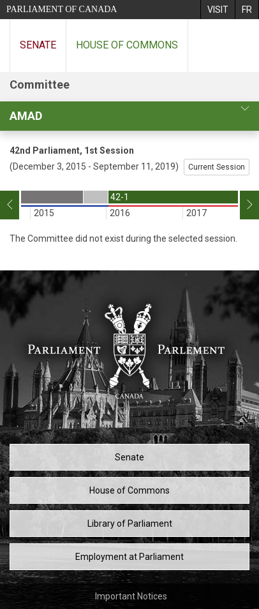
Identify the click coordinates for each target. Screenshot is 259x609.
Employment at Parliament (129, 557)
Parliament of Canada (61, 9)
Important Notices (131, 596)
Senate (38, 45)
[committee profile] (245, 108)
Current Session (216, 167)
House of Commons (127, 45)
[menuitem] (217, 9)
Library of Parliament (129, 523)
